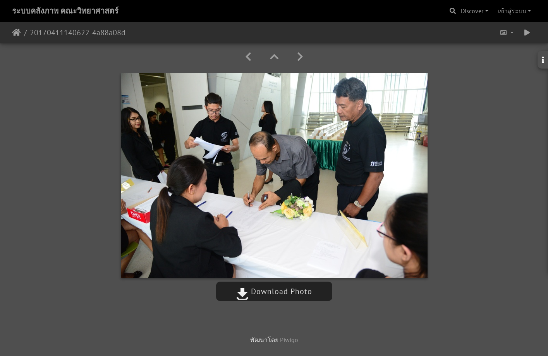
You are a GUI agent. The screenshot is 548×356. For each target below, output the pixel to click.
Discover (472, 11)
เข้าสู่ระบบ (512, 11)
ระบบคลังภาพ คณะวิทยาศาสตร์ (65, 11)
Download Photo (274, 291)
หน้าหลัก (16, 32)
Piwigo (289, 340)
